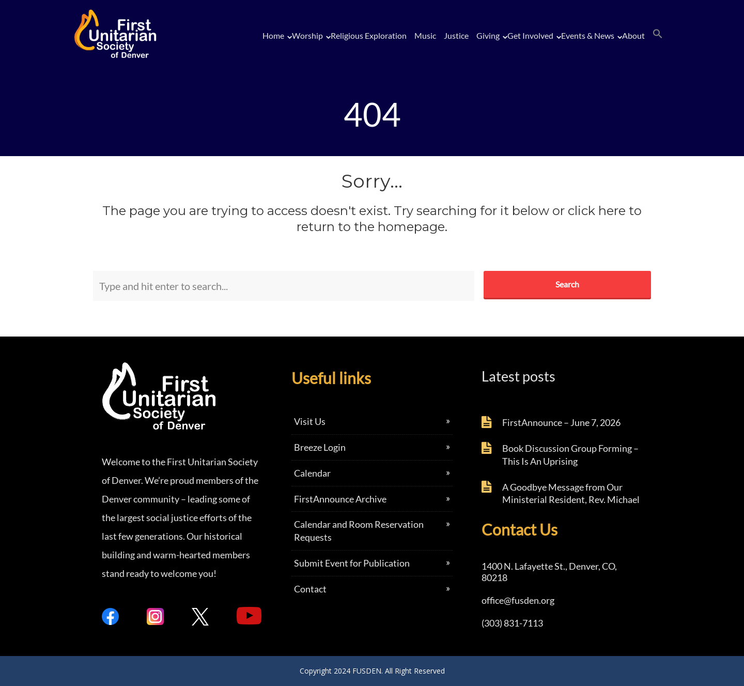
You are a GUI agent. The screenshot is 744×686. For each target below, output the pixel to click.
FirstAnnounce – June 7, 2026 (561, 422)
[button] (658, 34)
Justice (456, 35)
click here (597, 210)
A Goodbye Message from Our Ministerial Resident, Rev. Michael (571, 493)
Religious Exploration (369, 35)
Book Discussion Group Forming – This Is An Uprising (570, 455)
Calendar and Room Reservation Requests (359, 531)
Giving (488, 35)
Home (273, 35)
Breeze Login (320, 447)
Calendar (312, 473)
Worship (307, 35)
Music (425, 35)
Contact (310, 588)
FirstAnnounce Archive (340, 499)
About (633, 35)
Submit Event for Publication (352, 563)
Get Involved (530, 35)
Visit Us (310, 421)
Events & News (587, 35)
